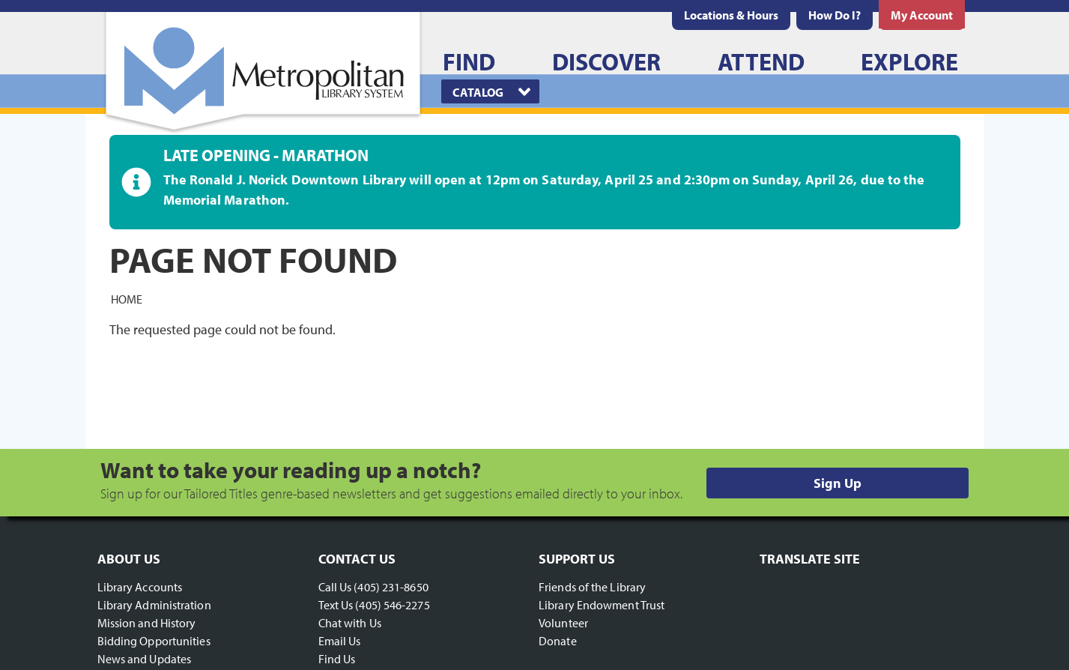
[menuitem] (731, 15)
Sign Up (837, 483)
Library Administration (154, 604)
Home (126, 298)
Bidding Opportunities (154, 640)
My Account (922, 14)
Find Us (337, 658)
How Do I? (834, 14)
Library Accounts (140, 586)
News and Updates (144, 658)
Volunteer (563, 622)
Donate (558, 640)
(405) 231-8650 (391, 586)
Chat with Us (349, 622)
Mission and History (146, 622)
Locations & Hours (731, 14)
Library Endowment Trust (601, 604)
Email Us (339, 640)
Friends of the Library (592, 586)
